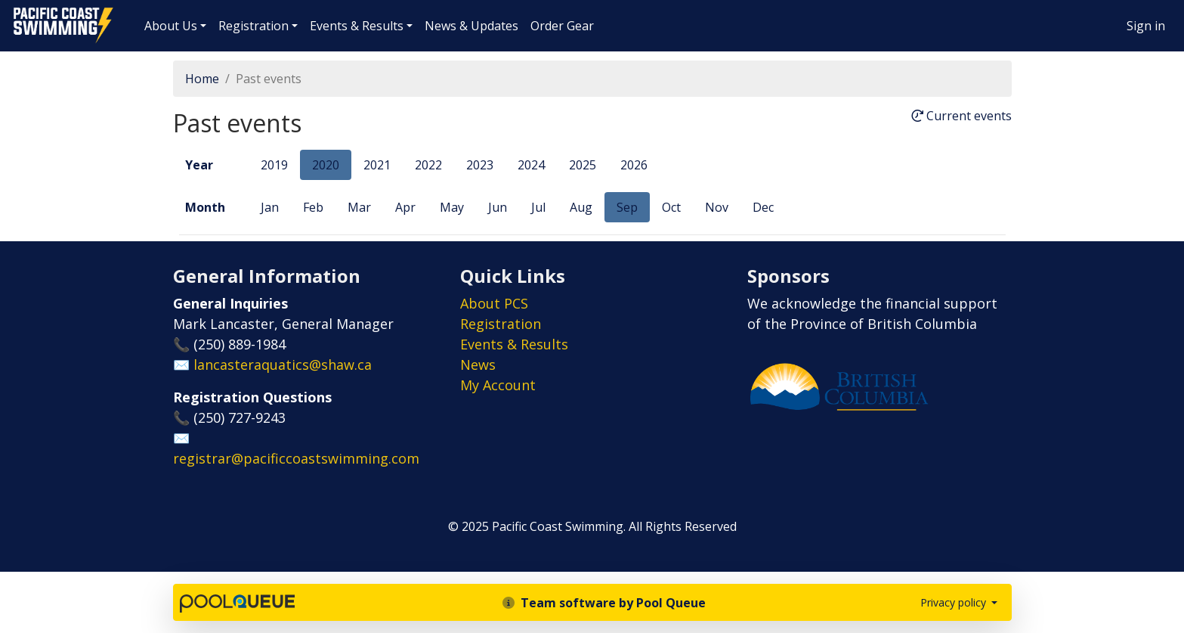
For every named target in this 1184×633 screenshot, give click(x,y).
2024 (531, 165)
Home (202, 78)
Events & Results (356, 25)
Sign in (1146, 25)
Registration (253, 25)
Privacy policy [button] (954, 602)
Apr (405, 207)
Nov (716, 207)
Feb (313, 207)
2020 (325, 165)
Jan (270, 207)
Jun (497, 207)
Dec (763, 207)
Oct (671, 207)
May (452, 207)
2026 (634, 165)
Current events (961, 116)
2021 (377, 165)
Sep (627, 207)
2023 (479, 165)
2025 (582, 165)
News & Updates (471, 25)
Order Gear (562, 25)
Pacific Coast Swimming (19, 11)
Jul (538, 207)
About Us (170, 25)
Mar (359, 207)
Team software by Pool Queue (604, 602)
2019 (274, 165)
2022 (428, 165)
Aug (581, 207)
